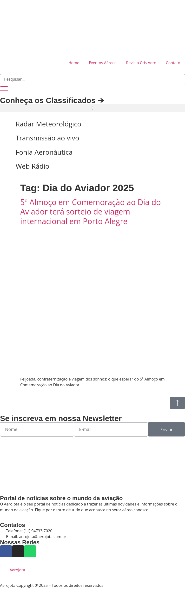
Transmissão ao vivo (47, 137)
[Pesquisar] (4, 88)
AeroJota (17, 570)
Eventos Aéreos (103, 62)
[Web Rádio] (6, 166)
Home (73, 62)
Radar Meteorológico (48, 123)
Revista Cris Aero (141, 62)
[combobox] (92, 79)
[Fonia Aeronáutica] (6, 152)
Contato (173, 62)
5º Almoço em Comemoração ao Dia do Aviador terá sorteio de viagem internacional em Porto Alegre (90, 211)
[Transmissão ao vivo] (6, 138)
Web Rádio (32, 166)
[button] (92, 108)
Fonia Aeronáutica (44, 152)
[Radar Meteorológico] (6, 124)
